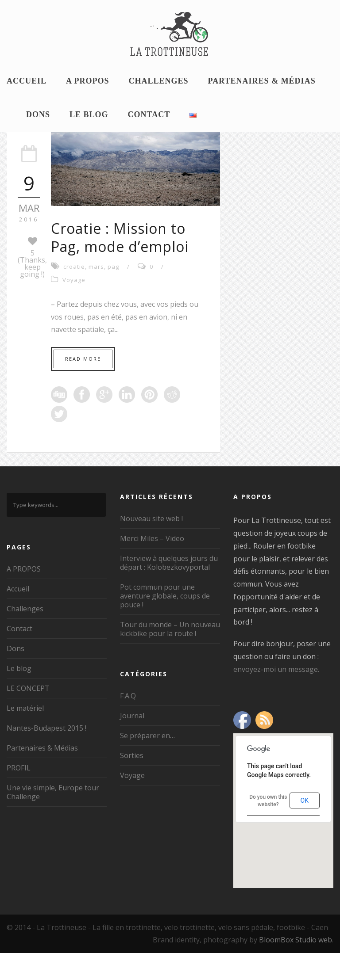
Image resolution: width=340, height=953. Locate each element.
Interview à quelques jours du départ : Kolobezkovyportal (169, 562)
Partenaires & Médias (262, 80)
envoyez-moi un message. (276, 669)
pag (113, 267)
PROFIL (19, 768)
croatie (74, 267)
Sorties (131, 755)
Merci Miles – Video (152, 538)
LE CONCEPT (28, 688)
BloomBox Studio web (295, 940)
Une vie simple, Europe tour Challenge (53, 792)
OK (305, 800)
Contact (149, 114)
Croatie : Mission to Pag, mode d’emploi (120, 237)
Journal (132, 715)
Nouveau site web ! (151, 518)
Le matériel (25, 708)
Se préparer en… (147, 735)
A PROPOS (87, 80)
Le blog (89, 114)
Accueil (26, 80)
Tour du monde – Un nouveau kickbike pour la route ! (170, 629)
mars (96, 267)
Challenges (159, 80)
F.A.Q (128, 696)
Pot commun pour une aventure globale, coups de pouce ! (165, 596)
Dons (38, 114)
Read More (83, 358)
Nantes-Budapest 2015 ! (46, 728)
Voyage (73, 280)
